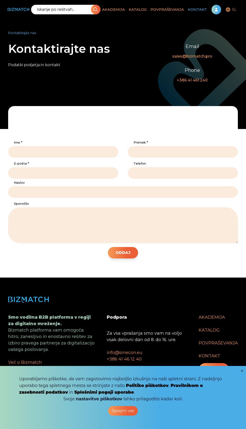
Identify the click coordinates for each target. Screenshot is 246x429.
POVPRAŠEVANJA (167, 9)
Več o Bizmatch (25, 362)
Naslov (19, 182)
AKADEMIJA (113, 9)
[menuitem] (230, 9)
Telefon (140, 163)
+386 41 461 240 (192, 80)
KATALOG (138, 9)
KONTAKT (197, 9)
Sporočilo (21, 203)
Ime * (18, 142)
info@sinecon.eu (124, 352)
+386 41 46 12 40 (124, 359)
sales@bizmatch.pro (192, 56)
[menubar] (230, 9)
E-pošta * (21, 163)
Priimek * (141, 142)
